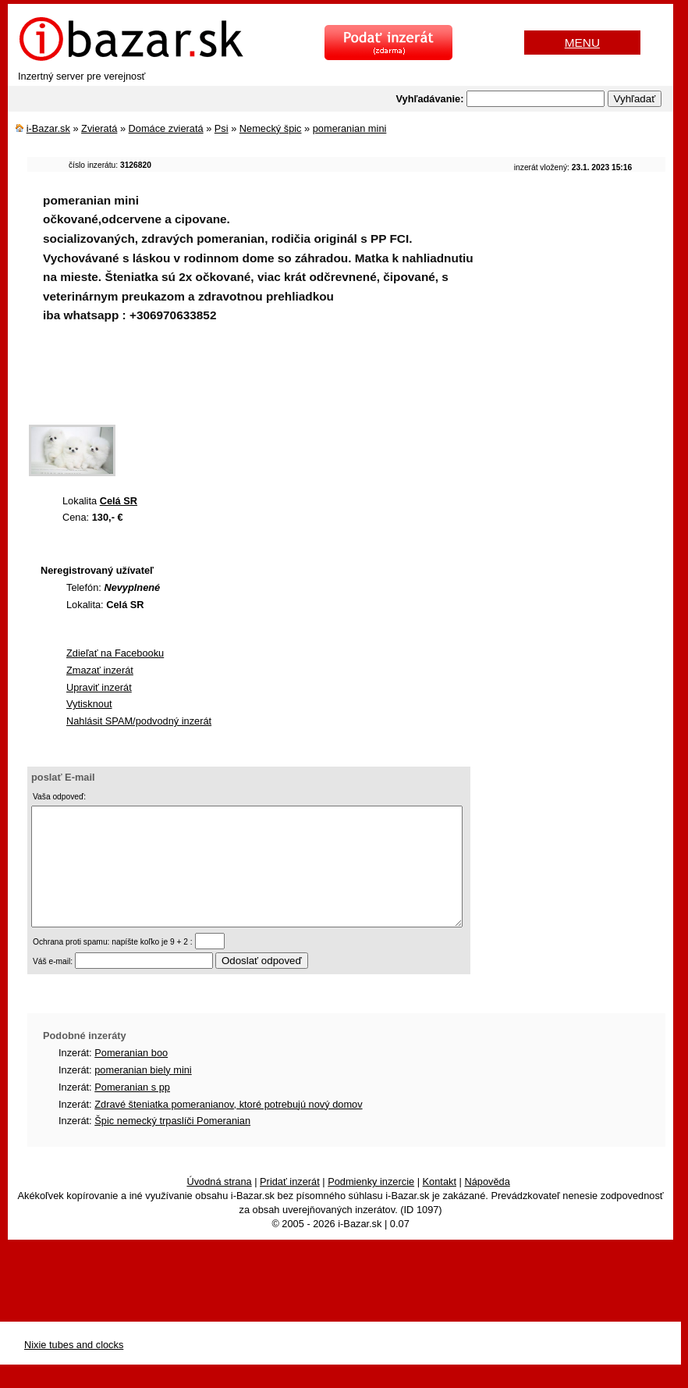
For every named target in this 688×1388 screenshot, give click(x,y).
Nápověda (486, 1205)
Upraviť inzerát (99, 687)
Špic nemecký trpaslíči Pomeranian (172, 1144)
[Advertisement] (311, 384)
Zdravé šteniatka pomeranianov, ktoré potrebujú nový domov (228, 1128)
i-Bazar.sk (48, 128)
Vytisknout (89, 704)
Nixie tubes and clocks (73, 1368)
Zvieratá (99, 128)
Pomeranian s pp (132, 1110)
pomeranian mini (350, 128)
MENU (582, 42)
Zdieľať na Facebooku (115, 653)
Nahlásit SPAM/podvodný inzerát (138, 721)
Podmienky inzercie (371, 1205)
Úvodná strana (218, 1205)
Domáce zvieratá (166, 128)
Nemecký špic (270, 128)
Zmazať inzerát (99, 670)
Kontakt (439, 1205)
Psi (222, 128)
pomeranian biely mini (142, 1093)
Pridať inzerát (290, 1205)
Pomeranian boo (131, 1076)
